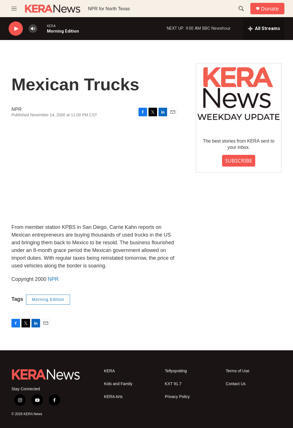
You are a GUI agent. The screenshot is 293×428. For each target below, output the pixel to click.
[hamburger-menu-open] (14, 8)
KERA (109, 371)
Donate (270, 9)
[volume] (33, 28)
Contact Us (236, 384)
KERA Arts (113, 397)
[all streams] (263, 28)
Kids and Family (118, 384)
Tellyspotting (176, 371)
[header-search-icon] (241, 8)
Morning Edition (48, 299)
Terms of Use (237, 371)
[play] (15, 28)
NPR (53, 279)
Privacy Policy (177, 397)
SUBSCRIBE (238, 160)
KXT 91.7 (173, 384)
